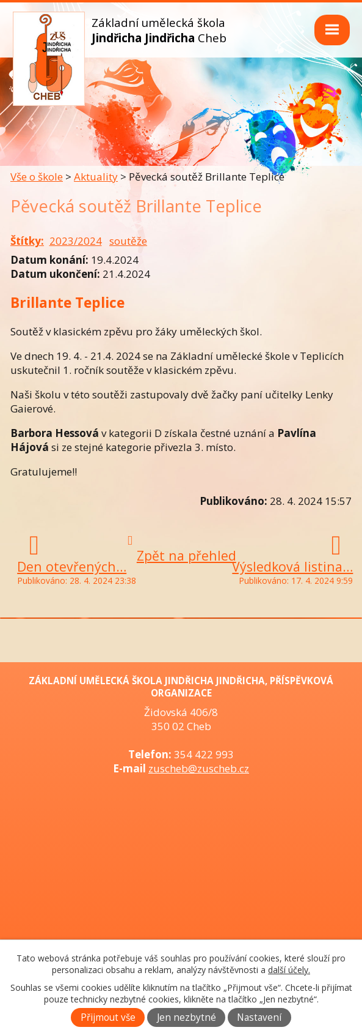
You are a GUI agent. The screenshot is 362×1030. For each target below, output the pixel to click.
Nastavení (259, 1017)
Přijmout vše (108, 1017)
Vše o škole (36, 177)
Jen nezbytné (186, 1017)
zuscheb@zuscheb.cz (198, 768)
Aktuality (96, 177)
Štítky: (27, 241)
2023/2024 (75, 241)
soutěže (128, 241)
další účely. (289, 970)
